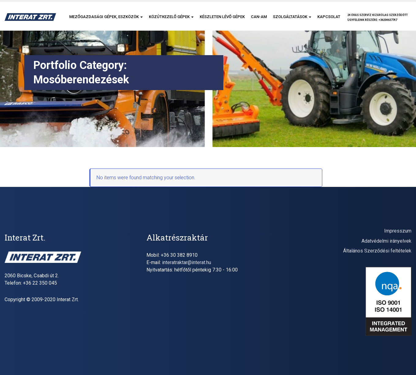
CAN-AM (259, 16)
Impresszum (397, 231)
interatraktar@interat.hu (186, 262)
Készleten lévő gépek (222, 16)
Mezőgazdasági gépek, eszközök (106, 16)
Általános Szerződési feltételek (377, 251)
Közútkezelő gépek (171, 16)
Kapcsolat (328, 16)
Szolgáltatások (292, 16)
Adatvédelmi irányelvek (386, 241)
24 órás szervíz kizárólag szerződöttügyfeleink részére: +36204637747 (377, 17)
